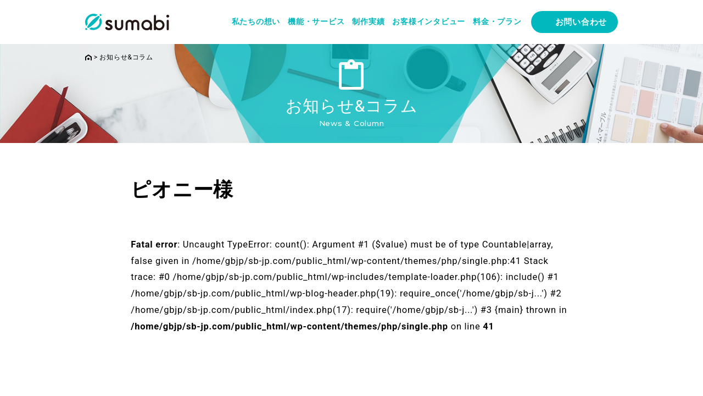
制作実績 (368, 21)
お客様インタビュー (428, 21)
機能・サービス (316, 21)
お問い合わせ (581, 22)
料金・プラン (497, 21)
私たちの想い (256, 21)
